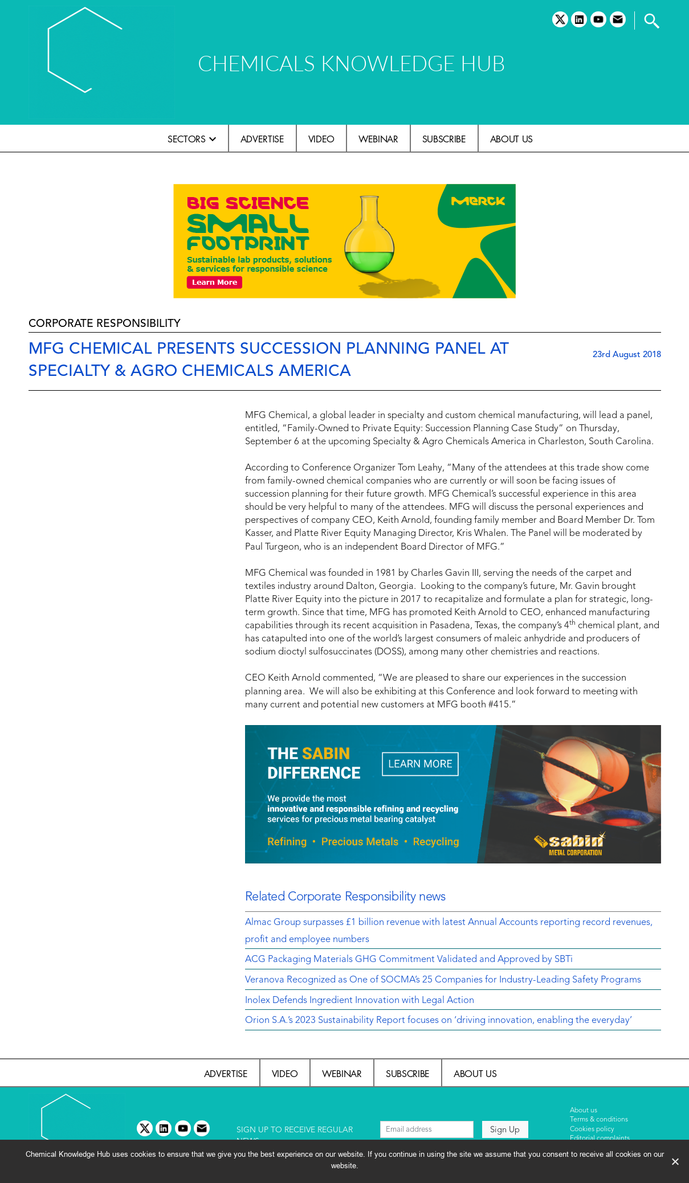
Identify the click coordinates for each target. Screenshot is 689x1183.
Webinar (378, 139)
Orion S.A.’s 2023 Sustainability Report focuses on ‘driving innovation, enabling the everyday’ (438, 1020)
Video (321, 139)
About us (511, 139)
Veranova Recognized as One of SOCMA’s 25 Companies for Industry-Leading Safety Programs (443, 980)
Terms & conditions (599, 1119)
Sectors (187, 139)
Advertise (262, 139)
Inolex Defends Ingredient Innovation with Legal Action (359, 1000)
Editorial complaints (600, 1138)
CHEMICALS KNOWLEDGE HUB (351, 63)
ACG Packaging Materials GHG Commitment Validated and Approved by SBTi (409, 959)
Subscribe (444, 139)
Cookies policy (592, 1129)
